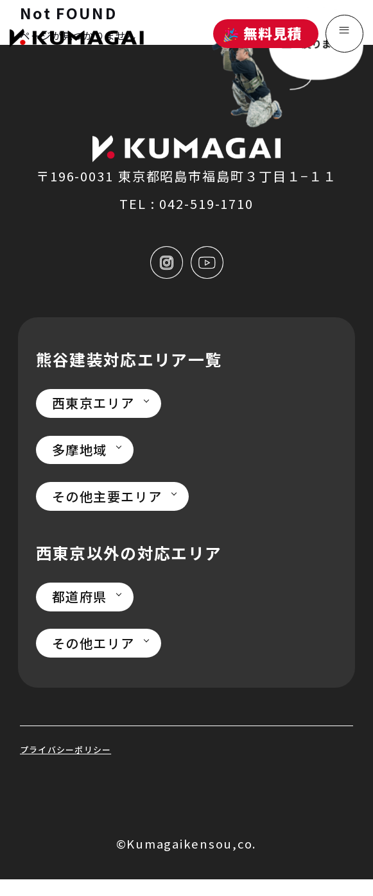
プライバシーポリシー (79, 764)
